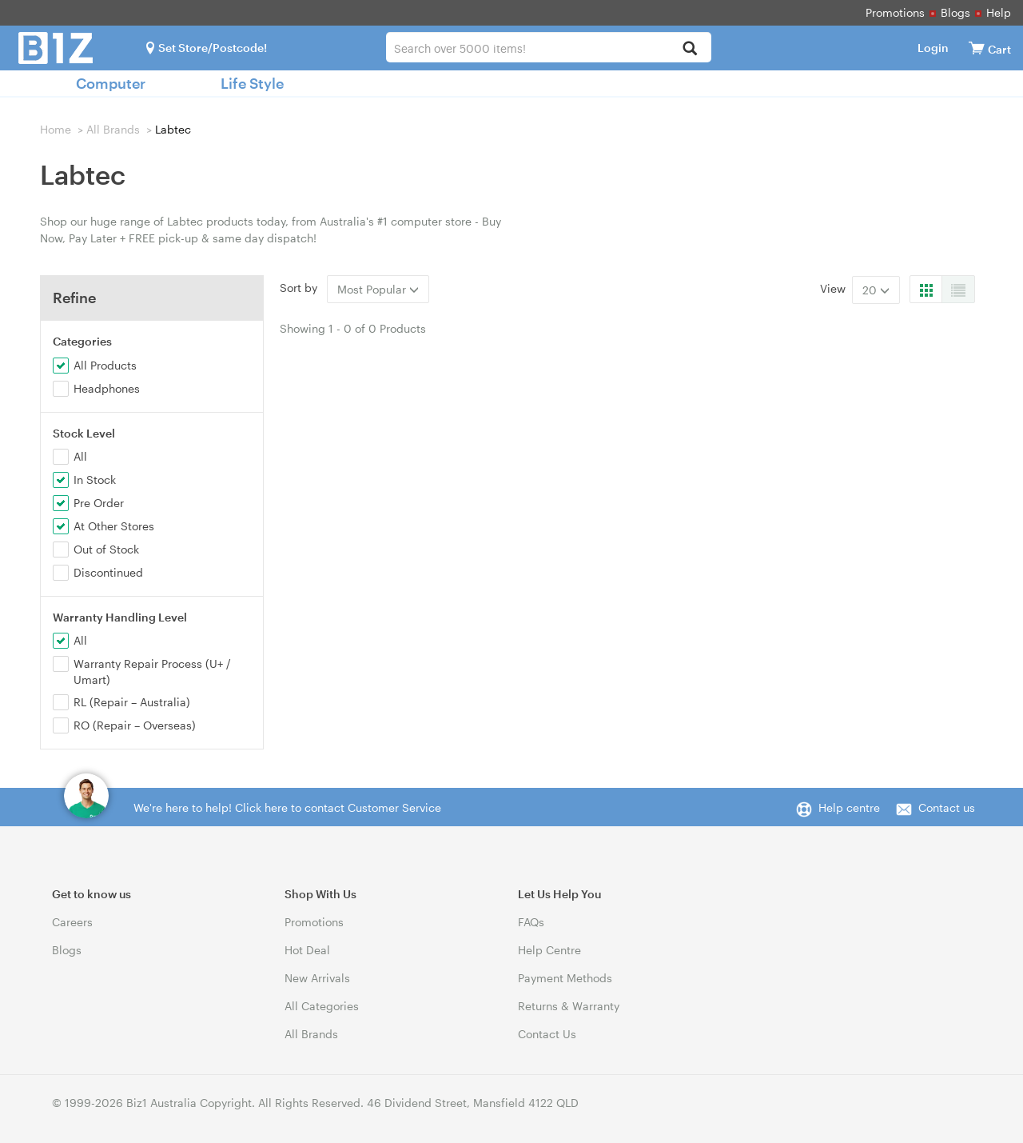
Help (998, 12)
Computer (110, 83)
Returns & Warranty (568, 1006)
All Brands (113, 129)
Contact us (946, 807)
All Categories (322, 1006)
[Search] (690, 49)
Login (933, 47)
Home (55, 129)
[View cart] (977, 47)
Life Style (252, 83)
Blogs (955, 12)
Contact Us (547, 1034)
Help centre (849, 807)
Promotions (895, 12)
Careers (72, 922)
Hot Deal (307, 950)
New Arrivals (317, 978)
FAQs (531, 922)
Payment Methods (565, 978)
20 (876, 290)
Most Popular (378, 289)
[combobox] (548, 47)
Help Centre (549, 950)
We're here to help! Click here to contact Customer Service (287, 807)
